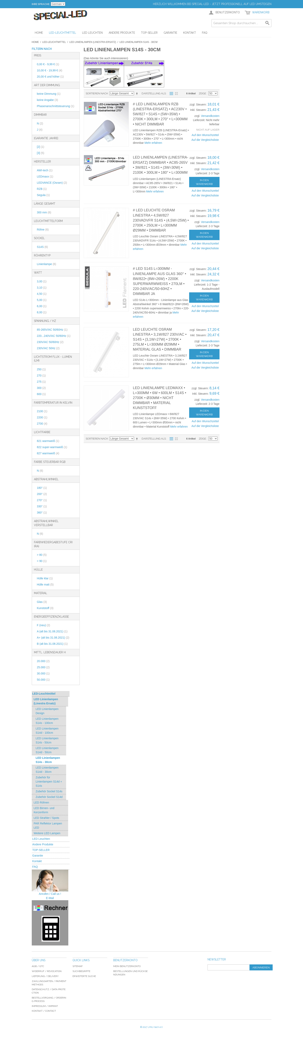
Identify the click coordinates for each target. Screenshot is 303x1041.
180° (42, 487)
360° (42, 512)
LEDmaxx (45, 176)
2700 (42, 423)
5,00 (42, 300)
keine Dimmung (49, 93)
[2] (40, 146)
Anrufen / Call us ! (50, 893)
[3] (40, 153)
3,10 (42, 287)
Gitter (176, 94)
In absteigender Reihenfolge (138, 94)
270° (42, 500)
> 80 (42, 554)
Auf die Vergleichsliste (205, 139)
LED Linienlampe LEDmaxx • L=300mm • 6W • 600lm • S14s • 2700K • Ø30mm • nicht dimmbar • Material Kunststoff (159, 398)
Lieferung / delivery (45, 976)
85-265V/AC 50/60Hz (52, 329)
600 (41, 394)
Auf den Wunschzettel (205, 135)
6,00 (42, 306)
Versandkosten (210, 115)
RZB (42, 188)
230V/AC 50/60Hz (50, 342)
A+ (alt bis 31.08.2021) (53, 637)
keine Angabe (47, 100)
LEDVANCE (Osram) (52, 182)
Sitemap (77, 966)
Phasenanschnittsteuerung (55, 106)
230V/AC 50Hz (48, 348)
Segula (43, 195)
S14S (42, 246)
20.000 (43, 661)
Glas (42, 601)
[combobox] (241, 23)
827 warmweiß (48, 453)
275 (41, 381)
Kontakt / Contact (44, 1010)
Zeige (202, 93)
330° (42, 506)
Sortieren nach (97, 93)
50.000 (43, 679)
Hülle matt (45, 584)
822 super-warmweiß (52, 447)
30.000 (43, 673)
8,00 (42, 312)
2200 (42, 417)
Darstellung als (154, 93)
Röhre (43, 229)
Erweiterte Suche (84, 976)
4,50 (42, 293)
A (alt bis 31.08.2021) (52, 631)
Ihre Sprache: (41, 4)
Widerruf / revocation (47, 971)
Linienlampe (46, 264)
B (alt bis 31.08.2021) (52, 643)
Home (35, 42)
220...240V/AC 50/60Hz (54, 335)
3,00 (42, 281)
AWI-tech (45, 170)
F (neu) (43, 625)
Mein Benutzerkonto (127, 966)
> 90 (42, 561)
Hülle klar (45, 578)
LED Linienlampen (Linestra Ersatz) (92, 42)
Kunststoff (45, 608)
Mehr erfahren (153, 142)
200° (42, 494)
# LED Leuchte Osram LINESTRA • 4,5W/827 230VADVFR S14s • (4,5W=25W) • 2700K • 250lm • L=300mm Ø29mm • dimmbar (161, 220)
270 (41, 375)
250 (41, 369)
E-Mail (50, 898)
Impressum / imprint (45, 1006)
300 (41, 387)
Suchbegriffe (81, 971)
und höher (50, 76)
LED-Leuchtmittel (54, 42)
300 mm (44, 212)
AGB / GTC (38, 966)
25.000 (43, 667)
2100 (42, 411)
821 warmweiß (48, 441)
